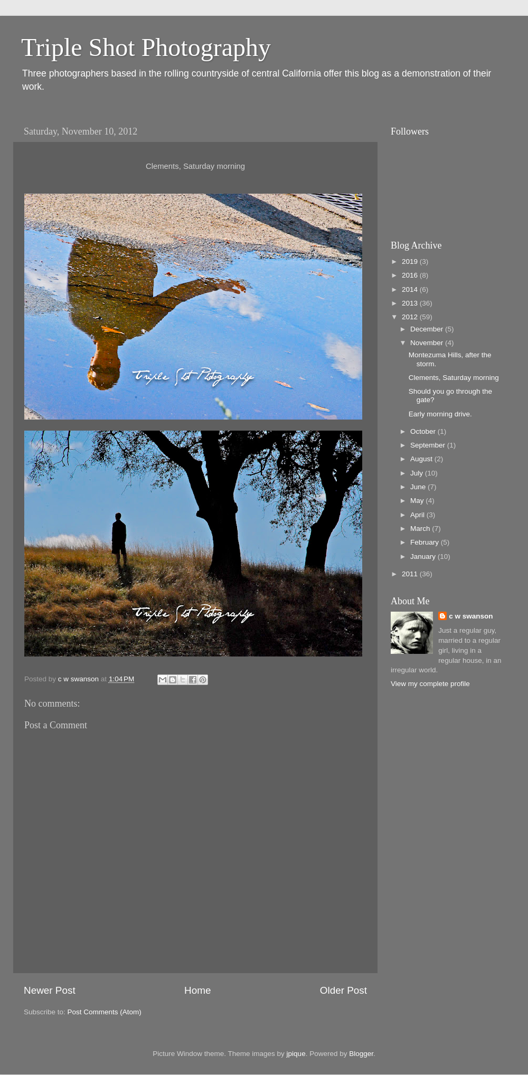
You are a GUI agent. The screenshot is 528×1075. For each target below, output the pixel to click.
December (427, 329)
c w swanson (471, 616)
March (421, 528)
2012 (411, 317)
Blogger (361, 1054)
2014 (411, 289)
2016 (411, 275)
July (417, 473)
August (422, 459)
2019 (411, 261)
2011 (411, 574)
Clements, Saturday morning (454, 378)
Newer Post (50, 990)
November (427, 343)
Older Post (343, 990)
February (425, 542)
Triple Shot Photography (146, 47)
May (418, 501)
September (428, 445)
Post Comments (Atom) (105, 1012)
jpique (296, 1054)
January (424, 556)
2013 (411, 303)
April (418, 515)
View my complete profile (430, 684)
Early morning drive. (440, 414)
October (424, 431)
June (419, 487)
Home (197, 990)
